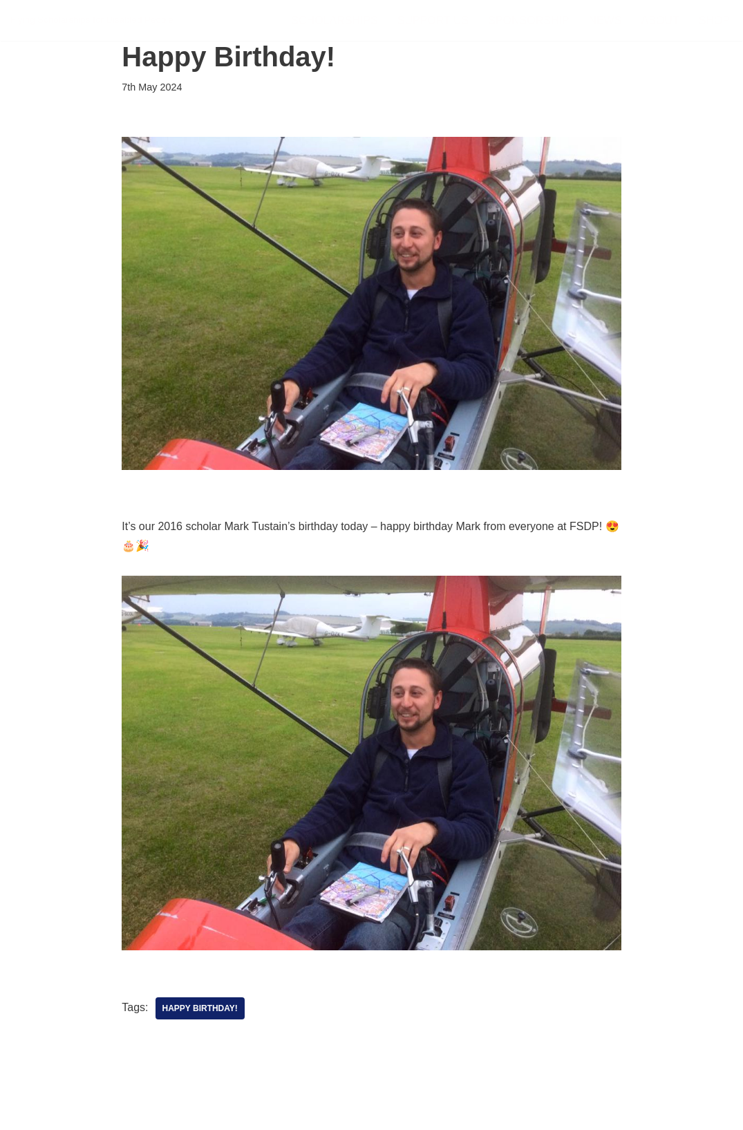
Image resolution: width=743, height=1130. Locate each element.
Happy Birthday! (200, 1008)
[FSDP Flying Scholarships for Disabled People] (91, 20)
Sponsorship (528, 20)
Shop (714, 20)
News (605, 20)
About (660, 20)
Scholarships (334, 20)
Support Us (433, 20)
